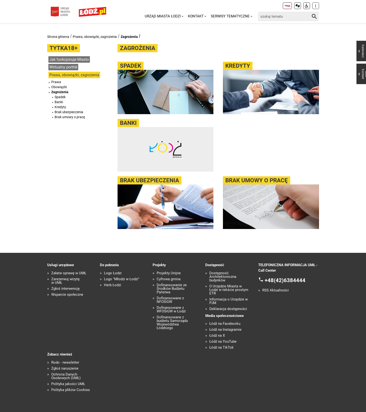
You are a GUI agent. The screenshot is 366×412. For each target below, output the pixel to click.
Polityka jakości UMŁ (68, 384)
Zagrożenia (129, 37)
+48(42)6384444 (285, 280)
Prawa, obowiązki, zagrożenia (95, 37)
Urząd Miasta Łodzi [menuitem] (163, 16)
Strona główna (58, 37)
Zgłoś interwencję (65, 288)
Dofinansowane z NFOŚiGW (170, 300)
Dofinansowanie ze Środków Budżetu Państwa (172, 288)
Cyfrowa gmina (168, 279)
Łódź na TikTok (221, 347)
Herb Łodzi (112, 285)
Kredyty (60, 107)
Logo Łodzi (113, 273)
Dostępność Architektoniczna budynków (222, 276)
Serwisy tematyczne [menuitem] (230, 16)
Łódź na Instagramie (225, 329)
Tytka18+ (63, 48)
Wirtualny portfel (63, 67)
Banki (59, 102)
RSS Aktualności (275, 290)
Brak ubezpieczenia (69, 112)
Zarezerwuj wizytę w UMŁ (65, 281)
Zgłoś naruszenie (64, 368)
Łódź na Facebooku (224, 324)
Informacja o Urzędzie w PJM (228, 301)
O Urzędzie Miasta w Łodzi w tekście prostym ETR (228, 290)
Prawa (56, 82)
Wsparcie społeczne (67, 294)
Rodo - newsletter (65, 362)
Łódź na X (217, 335)
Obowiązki (59, 87)
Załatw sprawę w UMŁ (68, 273)
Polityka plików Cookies (70, 390)
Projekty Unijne (169, 273)
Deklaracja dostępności (228, 309)
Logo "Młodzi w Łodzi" (121, 279)
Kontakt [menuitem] (196, 16)
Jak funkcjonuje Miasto (69, 59)
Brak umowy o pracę (70, 117)
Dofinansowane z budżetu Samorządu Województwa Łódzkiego (172, 322)
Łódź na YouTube (223, 341)
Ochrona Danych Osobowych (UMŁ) (66, 376)
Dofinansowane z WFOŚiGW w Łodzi (171, 309)
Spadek (60, 97)
